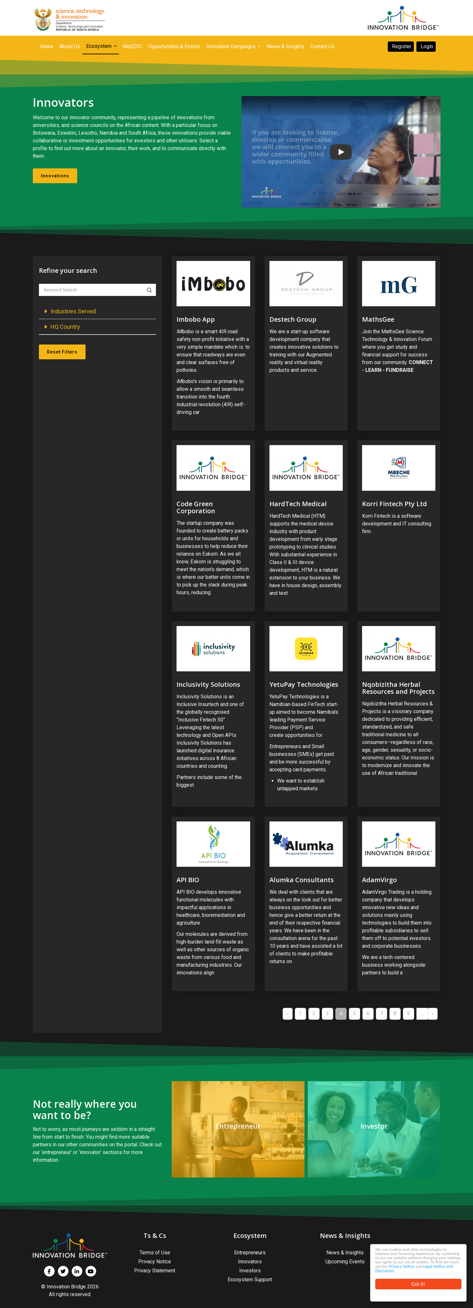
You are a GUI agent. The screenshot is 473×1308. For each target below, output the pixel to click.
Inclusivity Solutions (208, 684)
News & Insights (345, 1253)
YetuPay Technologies (303, 684)
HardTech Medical (298, 503)
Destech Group (292, 319)
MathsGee (378, 319)
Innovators (250, 1262)
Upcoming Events (345, 1262)
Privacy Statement (154, 1271)
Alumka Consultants (301, 879)
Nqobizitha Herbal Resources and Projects (398, 688)
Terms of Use (155, 1253)
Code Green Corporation (196, 507)
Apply (149, 290)
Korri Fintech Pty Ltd (394, 503)
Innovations (55, 175)
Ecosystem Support (250, 1280)
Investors (250, 1271)
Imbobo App (196, 319)
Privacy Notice (388, 1265)
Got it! (418, 1284)
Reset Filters (62, 351)
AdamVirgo (379, 879)
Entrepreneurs (250, 1253)
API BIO (188, 879)
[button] (97, 311)
